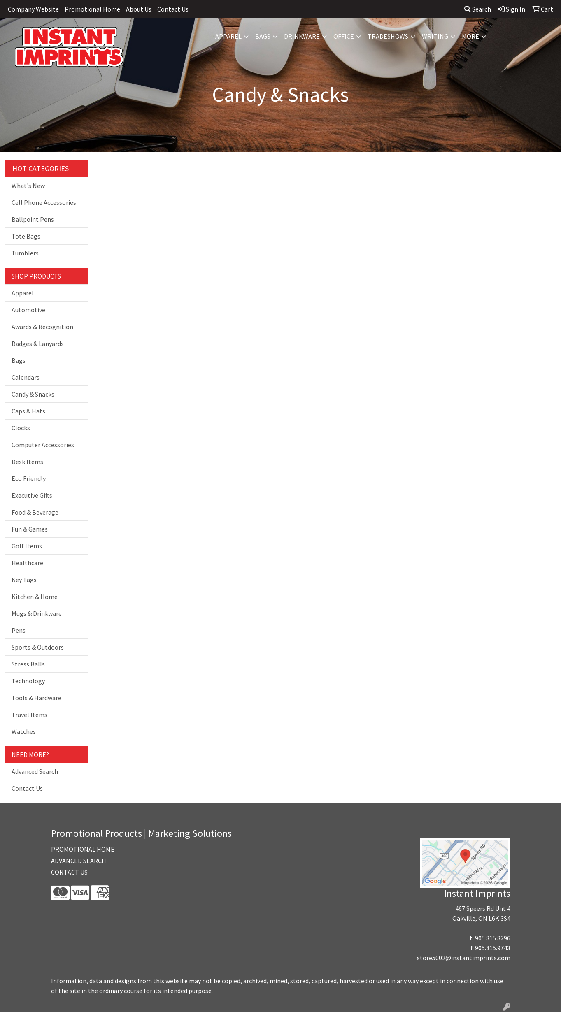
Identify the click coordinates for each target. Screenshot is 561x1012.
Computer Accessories (43, 445)
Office (343, 36)
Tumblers (25, 253)
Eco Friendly (29, 478)
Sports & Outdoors (38, 647)
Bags (262, 36)
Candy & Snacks (33, 394)
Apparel (228, 36)
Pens (19, 630)
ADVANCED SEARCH (78, 860)
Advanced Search (35, 771)
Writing (435, 36)
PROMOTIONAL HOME (82, 849)
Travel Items (29, 714)
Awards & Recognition (42, 327)
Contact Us (173, 9)
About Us (138, 9)
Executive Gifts (32, 495)
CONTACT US (69, 872)
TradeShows (388, 36)
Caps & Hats (28, 411)
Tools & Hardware (36, 698)
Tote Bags (26, 236)
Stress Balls (28, 664)
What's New (28, 185)
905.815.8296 (492, 938)
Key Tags (24, 580)
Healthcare (27, 563)
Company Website (33, 9)
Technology (28, 681)
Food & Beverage (35, 512)
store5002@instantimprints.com (463, 958)
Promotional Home (92, 9)
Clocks (21, 428)
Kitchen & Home (35, 596)
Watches (24, 731)
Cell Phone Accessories (44, 202)
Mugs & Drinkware (37, 613)
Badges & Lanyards (38, 343)
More (470, 36)
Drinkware (302, 36)
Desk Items (27, 461)
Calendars (26, 377)
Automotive (28, 310)
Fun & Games (30, 529)
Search (477, 9)
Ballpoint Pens (33, 219)
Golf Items (27, 546)
